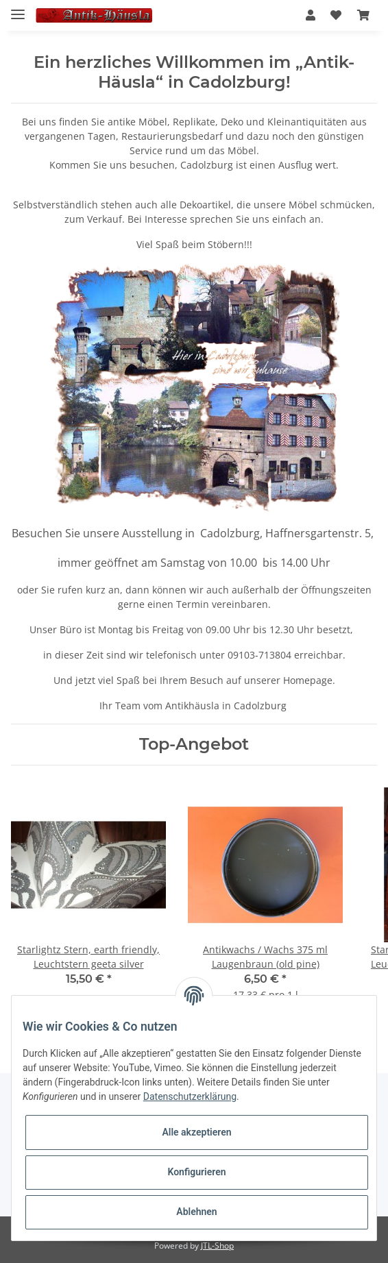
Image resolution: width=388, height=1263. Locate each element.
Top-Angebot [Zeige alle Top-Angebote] (194, 744)
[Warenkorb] (363, 15)
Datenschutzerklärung (190, 1096)
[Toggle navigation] (18, 8)
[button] (310, 15)
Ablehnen (196, 1211)
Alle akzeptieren (196, 1132)
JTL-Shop (217, 1245)
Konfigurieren (196, 1171)
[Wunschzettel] (336, 15)
